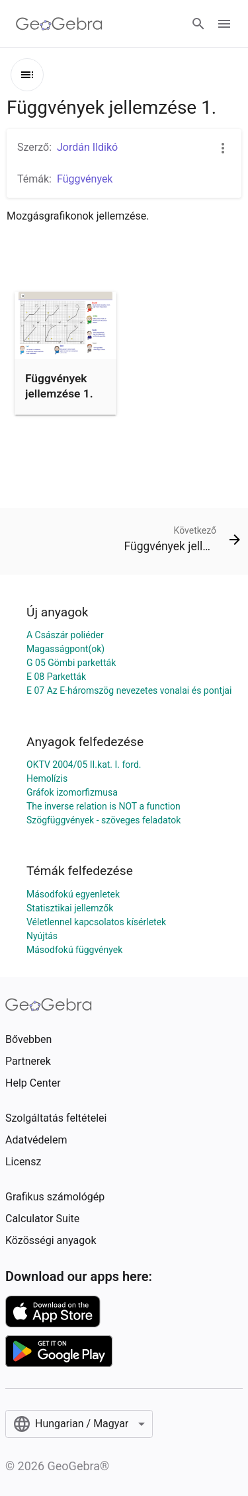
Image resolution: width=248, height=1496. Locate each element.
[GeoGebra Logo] (59, 23)
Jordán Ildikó (87, 147)
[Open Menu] (224, 24)
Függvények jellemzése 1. (59, 385)
